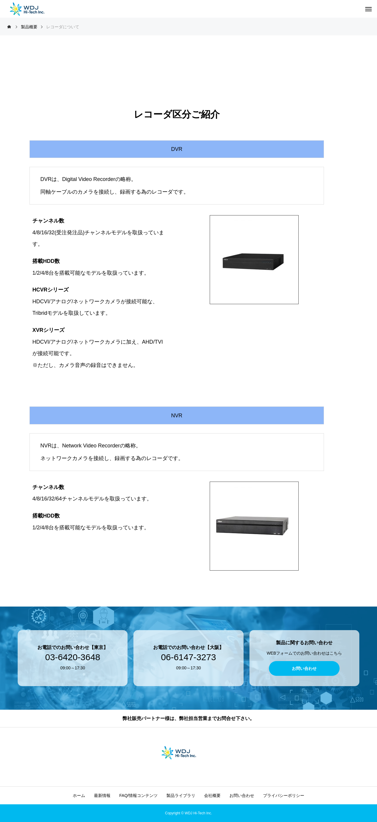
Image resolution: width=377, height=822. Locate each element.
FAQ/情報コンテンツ (138, 795)
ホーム (79, 795)
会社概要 (212, 795)
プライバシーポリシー (283, 795)
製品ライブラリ (180, 795)
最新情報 (102, 795)
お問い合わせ (241, 795)
